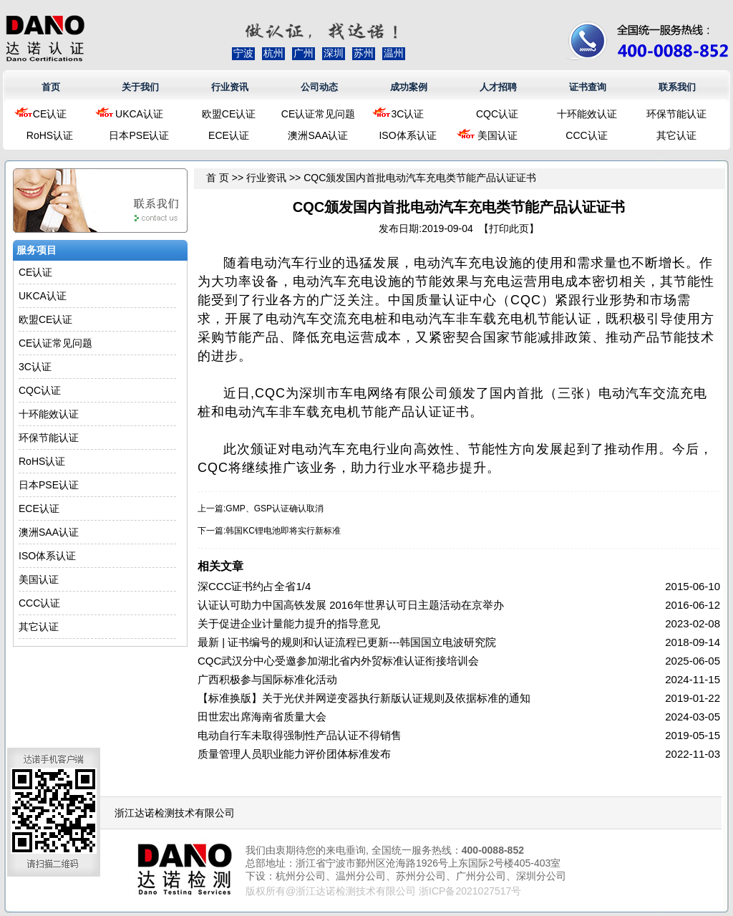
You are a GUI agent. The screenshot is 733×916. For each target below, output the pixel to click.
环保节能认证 (676, 114)
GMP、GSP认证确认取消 (274, 508)
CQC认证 (497, 114)
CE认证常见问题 (318, 114)
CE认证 (50, 114)
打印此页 (509, 228)
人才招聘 (498, 87)
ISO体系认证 (407, 135)
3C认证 (408, 114)
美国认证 (497, 135)
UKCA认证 (139, 114)
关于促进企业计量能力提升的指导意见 (289, 623)
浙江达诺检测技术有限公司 (175, 813)
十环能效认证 (587, 114)
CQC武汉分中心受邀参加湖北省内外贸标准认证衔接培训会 (338, 661)
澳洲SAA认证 (318, 135)
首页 (51, 87)
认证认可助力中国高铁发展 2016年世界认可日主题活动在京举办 (351, 605)
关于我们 (140, 87)
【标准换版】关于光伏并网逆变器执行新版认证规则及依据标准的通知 (364, 698)
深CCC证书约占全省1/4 (254, 586)
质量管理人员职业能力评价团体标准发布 (294, 754)
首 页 (217, 177)
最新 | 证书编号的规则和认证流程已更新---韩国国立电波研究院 (347, 642)
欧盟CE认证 (229, 114)
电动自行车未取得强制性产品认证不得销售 (300, 735)
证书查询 (587, 87)
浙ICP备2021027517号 (470, 891)
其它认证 (676, 135)
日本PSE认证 (139, 135)
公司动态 (319, 87)
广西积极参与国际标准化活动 (267, 679)
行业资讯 (229, 87)
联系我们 (677, 87)
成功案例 (408, 87)
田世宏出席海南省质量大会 (262, 716)
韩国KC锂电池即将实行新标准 (283, 531)
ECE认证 (228, 135)
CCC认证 (586, 135)
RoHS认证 (49, 135)
